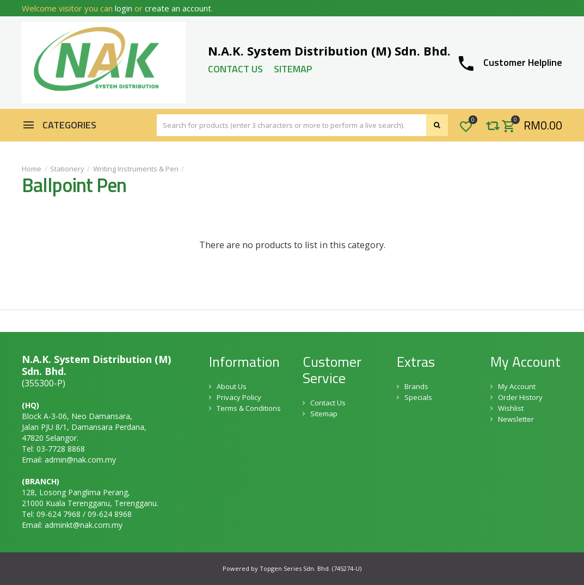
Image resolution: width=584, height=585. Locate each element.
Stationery (67, 169)
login (123, 8)
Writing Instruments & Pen (136, 169)
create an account (178, 8)
